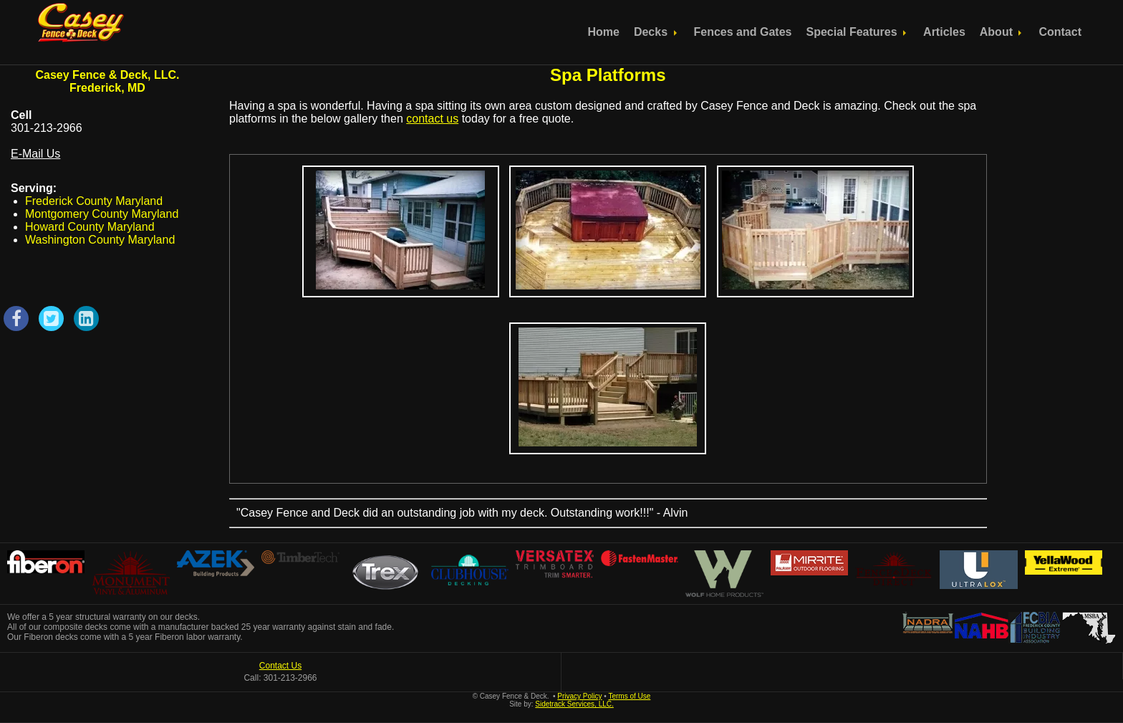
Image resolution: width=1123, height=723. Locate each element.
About (1002, 32)
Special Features (857, 32)
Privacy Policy (579, 696)
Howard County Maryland (90, 227)
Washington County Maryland (100, 240)
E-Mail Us (35, 154)
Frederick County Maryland (94, 201)
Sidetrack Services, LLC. (574, 704)
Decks (657, 32)
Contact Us (280, 666)
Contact (1059, 32)
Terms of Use (629, 696)
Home (603, 32)
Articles (944, 32)
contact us (432, 118)
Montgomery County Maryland (101, 214)
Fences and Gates (743, 32)
